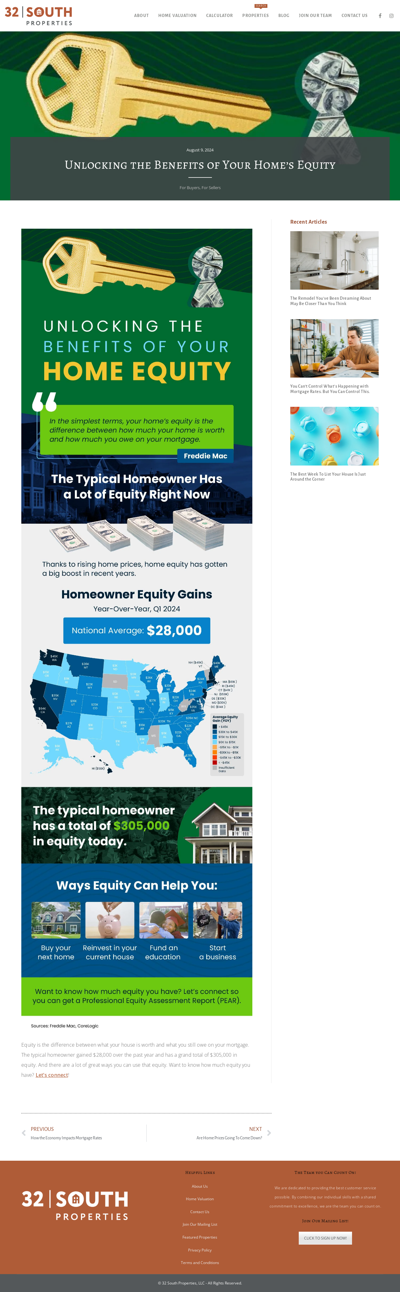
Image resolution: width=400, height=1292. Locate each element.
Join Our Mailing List (200, 1224)
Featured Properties (199, 1237)
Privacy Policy (200, 1250)
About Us (200, 1186)
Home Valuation (200, 1199)
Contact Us (199, 1211)
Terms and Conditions (200, 1262)
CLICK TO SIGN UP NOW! (325, 1238)
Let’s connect (52, 1074)
